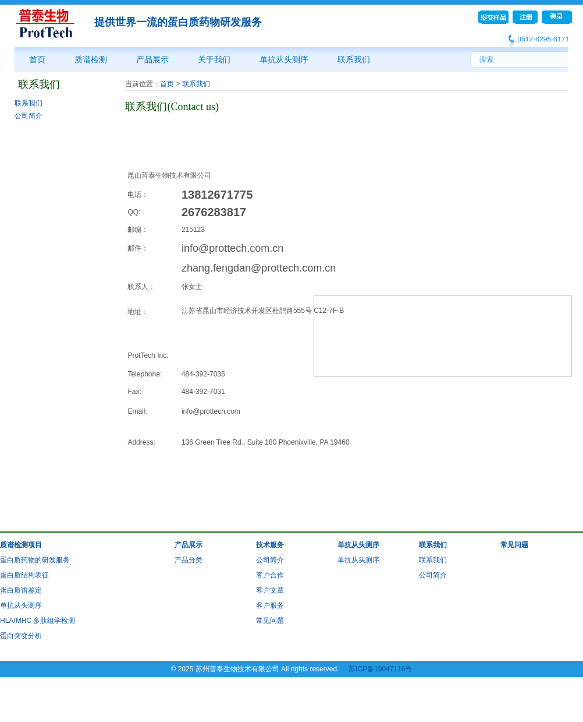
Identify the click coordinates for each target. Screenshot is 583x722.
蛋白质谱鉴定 (21, 590)
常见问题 (270, 621)
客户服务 (270, 605)
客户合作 (270, 575)
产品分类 (188, 560)
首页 (37, 59)
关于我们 (214, 59)
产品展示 (152, 59)
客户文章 (270, 590)
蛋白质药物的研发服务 (35, 560)
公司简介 (28, 116)
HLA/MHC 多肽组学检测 (37, 621)
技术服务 (270, 545)
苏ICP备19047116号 (380, 669)
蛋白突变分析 (21, 636)
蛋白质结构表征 (24, 575)
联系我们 (353, 59)
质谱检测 (90, 59)
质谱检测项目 (21, 545)
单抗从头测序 (283, 59)
